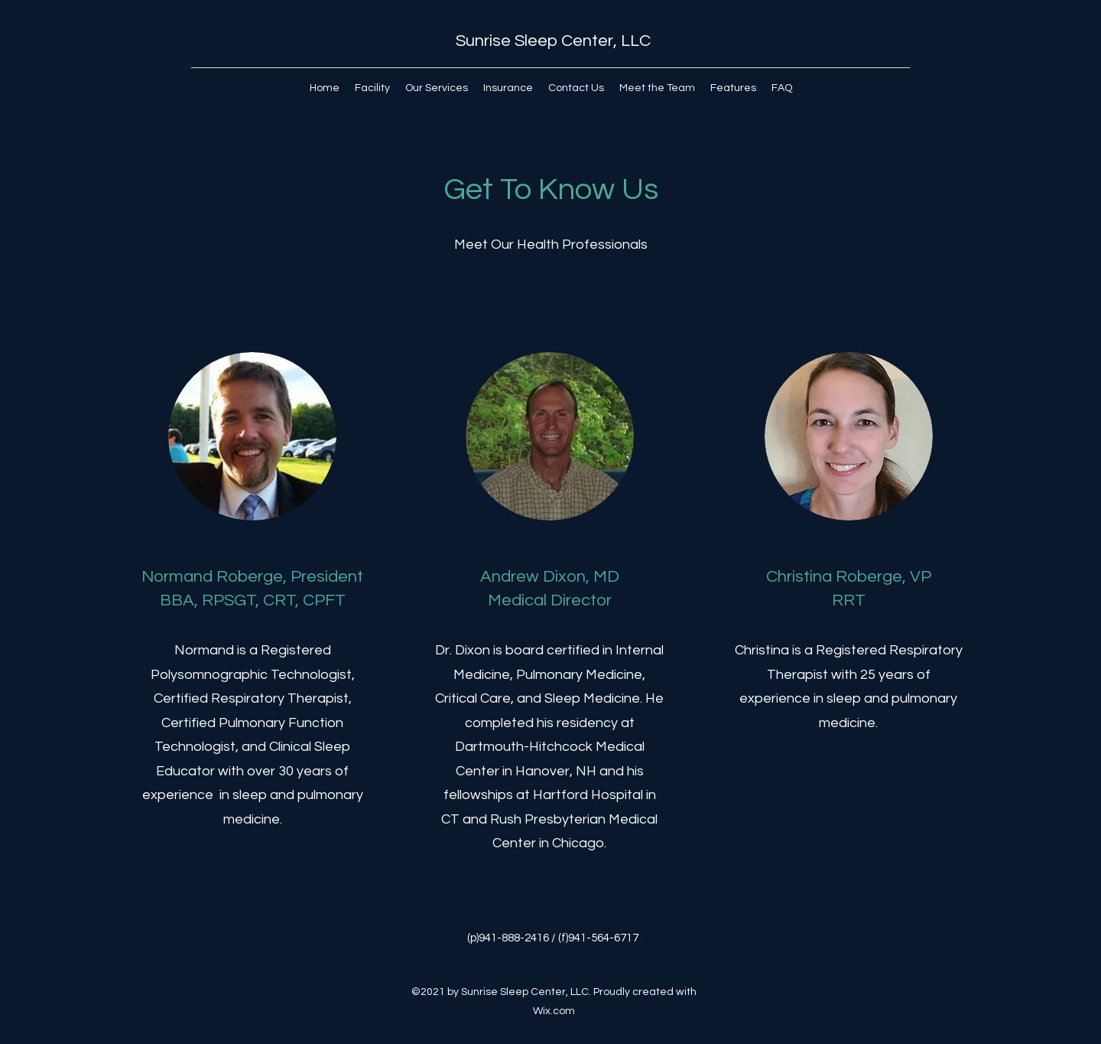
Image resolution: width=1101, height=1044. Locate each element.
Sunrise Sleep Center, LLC (553, 41)
